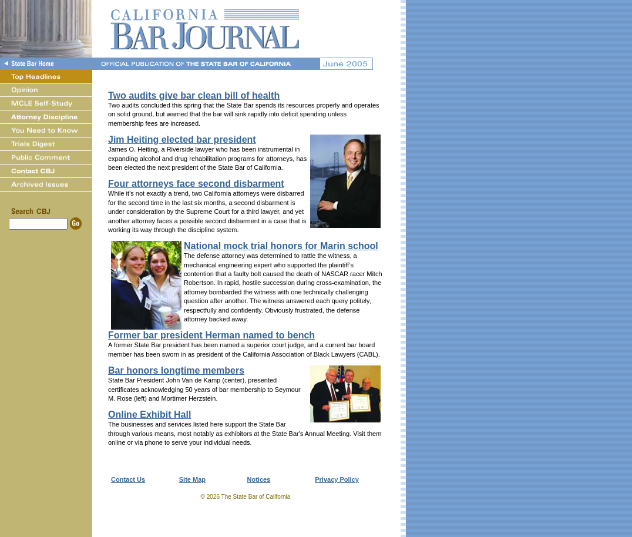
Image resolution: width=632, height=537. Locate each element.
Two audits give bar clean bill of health (194, 95)
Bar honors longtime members (176, 370)
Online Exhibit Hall (149, 414)
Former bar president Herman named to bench (211, 335)
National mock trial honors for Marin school (281, 246)
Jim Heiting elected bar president (182, 140)
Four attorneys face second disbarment (196, 184)
